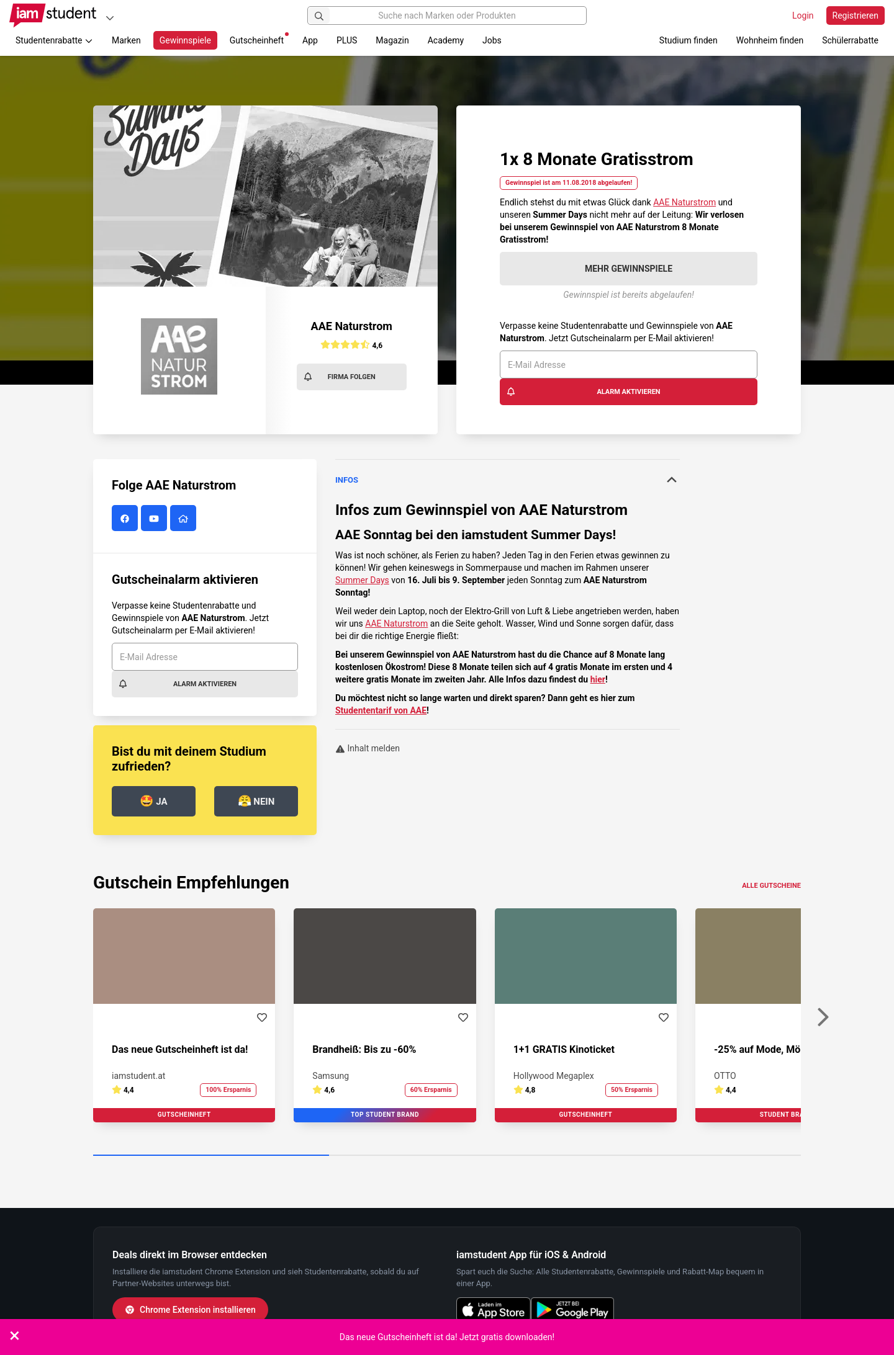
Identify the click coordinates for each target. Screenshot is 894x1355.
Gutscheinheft (259, 38)
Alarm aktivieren (583, 391)
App (310, 40)
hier (597, 679)
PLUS (346, 40)
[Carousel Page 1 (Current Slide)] (211, 1156)
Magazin (392, 40)
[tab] (507, 480)
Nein (256, 800)
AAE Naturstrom (684, 202)
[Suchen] (319, 15)
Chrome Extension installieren (190, 1310)
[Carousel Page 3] (683, 1156)
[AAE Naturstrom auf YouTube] (155, 519)
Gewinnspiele (185, 40)
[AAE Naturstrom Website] (184, 519)
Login (803, 15)
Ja (153, 800)
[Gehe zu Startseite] (52, 15)
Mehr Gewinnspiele (628, 269)
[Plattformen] (110, 17)
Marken (126, 40)
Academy (446, 40)
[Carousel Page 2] (447, 1156)
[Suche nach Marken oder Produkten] (447, 15)
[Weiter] (822, 1017)
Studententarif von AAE (381, 710)
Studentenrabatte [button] (54, 40)
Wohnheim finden (769, 40)
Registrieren (855, 15)
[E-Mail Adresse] (628, 364)
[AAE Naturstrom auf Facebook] (126, 519)
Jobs (492, 40)
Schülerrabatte (850, 40)
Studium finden (688, 40)
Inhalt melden (367, 748)
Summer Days (362, 580)
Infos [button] (507, 479)
